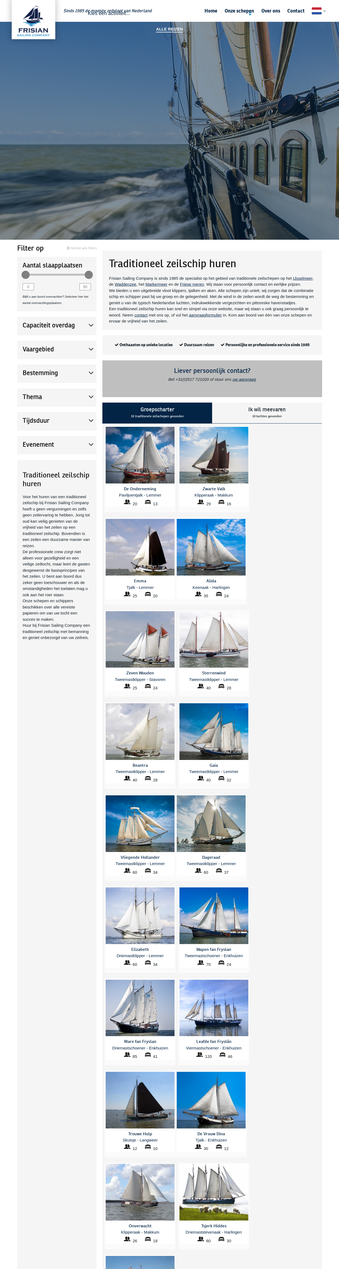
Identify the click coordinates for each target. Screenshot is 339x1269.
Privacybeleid (316, 1215)
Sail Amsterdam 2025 (223, 1197)
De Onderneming (105, 1243)
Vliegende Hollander (222, 1230)
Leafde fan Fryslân (163, 1236)
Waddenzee (125, 284)
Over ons (270, 11)
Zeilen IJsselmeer (163, 1197)
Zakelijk (18, 1191)
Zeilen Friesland (161, 1203)
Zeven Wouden (218, 1243)
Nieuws (321, 1197)
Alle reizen (169, 29)
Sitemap (320, 1228)
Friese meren (192, 284)
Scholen (19, 1185)
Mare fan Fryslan (162, 1243)
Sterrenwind (158, 1255)
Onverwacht (158, 1249)
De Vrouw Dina (103, 1249)
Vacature (320, 1209)
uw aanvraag (244, 379)
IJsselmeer (303, 278)
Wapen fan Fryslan (221, 1236)
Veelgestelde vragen (108, 1185)
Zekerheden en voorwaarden (303, 1203)
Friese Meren (23, 1249)
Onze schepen (239, 11)
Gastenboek (317, 1191)
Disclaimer (318, 1221)
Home (210, 11)
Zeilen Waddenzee (221, 1185)
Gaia (152, 1230)
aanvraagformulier (205, 315)
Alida (95, 1224)
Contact (296, 11)
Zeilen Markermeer (164, 1185)
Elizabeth (98, 1255)
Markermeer (156, 284)
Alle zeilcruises (103, 1197)
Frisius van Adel (161, 1224)
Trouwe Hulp (158, 1261)
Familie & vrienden (27, 1197)
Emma (96, 1261)
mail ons (235, 1104)
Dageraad (99, 1236)
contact (141, 315)
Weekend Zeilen (161, 1191)
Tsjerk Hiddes (216, 1224)
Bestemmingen (103, 1191)
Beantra (97, 1230)
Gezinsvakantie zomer (224, 1191)
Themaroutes (216, 1203)
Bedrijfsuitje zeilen (106, 1203)
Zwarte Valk (215, 1249)
